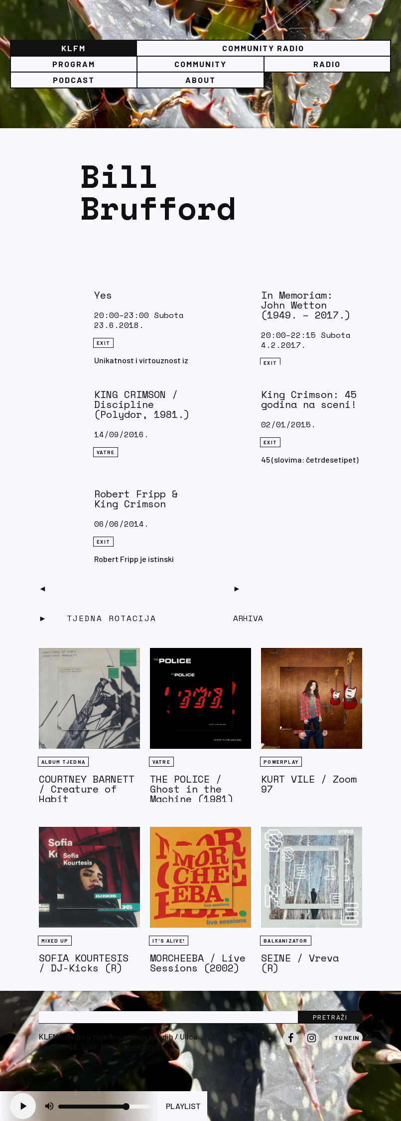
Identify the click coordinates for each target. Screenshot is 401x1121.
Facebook (290, 1044)
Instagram (311, 1044)
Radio (327, 64)
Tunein (347, 1037)
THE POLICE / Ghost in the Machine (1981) (192, 789)
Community (200, 64)
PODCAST (74, 79)
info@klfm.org (142, 1046)
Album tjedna (63, 762)
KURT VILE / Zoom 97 (309, 784)
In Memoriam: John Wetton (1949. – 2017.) (306, 305)
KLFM (73, 48)
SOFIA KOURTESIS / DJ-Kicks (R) (84, 963)
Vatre (106, 452)
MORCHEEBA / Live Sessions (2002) (198, 963)
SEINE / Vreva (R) (300, 963)
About (200, 79)
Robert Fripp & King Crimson (136, 498)
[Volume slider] (104, 1107)
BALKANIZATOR (285, 941)
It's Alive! (168, 941)
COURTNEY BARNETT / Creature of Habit (86, 789)
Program (73, 64)
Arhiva (248, 618)
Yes (103, 295)
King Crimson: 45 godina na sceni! (309, 399)
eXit (103, 343)
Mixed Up (55, 941)
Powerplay (281, 762)
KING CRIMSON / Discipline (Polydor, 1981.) (142, 404)
